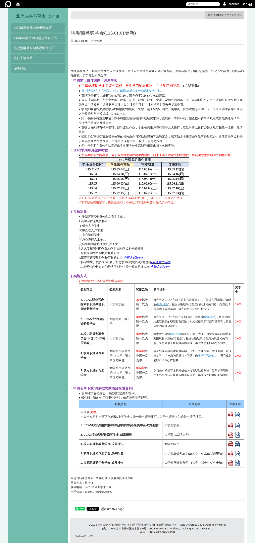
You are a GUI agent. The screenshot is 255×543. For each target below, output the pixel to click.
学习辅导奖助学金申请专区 (33, 28)
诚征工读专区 (23, 58)
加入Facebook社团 (218, 14)
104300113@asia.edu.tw (98, 491)
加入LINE (236, 14)
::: (206, 14)
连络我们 (20, 68)
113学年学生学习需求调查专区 (35, 38)
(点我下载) (191, 86)
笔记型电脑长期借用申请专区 (34, 48)
